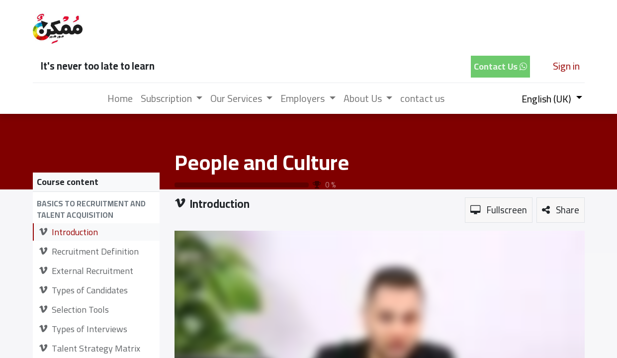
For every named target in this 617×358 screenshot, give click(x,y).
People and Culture (262, 162)
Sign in (566, 66)
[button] (96, 209)
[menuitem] (120, 98)
